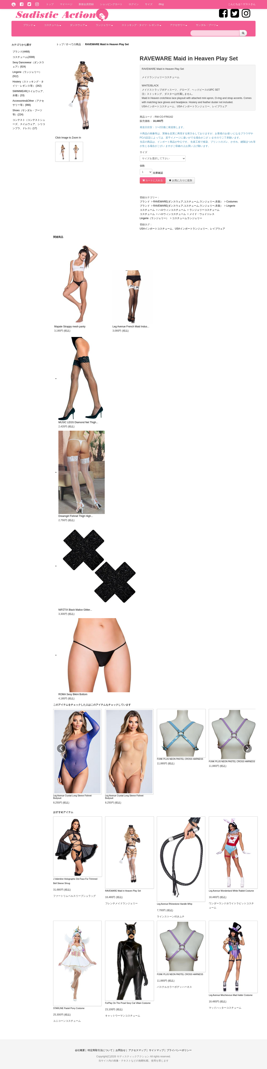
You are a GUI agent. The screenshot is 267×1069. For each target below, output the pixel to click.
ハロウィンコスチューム (172, 209)
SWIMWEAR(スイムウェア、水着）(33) (29, 93)
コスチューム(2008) (24, 57)
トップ (50, 4)
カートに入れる (152, 180)
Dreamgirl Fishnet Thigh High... (75, 516)
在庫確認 (158, 172)
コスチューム (52, 25)
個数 (142, 165)
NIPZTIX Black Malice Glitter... (75, 609)
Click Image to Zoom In (68, 137)
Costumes (232, 201)
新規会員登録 (86, 4)
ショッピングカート (111, 4)
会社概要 (80, 1050)
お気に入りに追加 (180, 180)
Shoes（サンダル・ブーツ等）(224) (27, 112)
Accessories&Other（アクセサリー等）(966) (28, 102)
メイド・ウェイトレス (201, 214)
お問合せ (121, 1050)
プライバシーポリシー (179, 1050)
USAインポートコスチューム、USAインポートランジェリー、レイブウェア (182, 228)
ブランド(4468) (21, 51)
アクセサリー (178, 25)
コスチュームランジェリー (187, 218)
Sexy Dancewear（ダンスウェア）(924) (28, 64)
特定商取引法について (100, 1050)
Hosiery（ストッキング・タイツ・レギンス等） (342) (28, 83)
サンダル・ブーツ (207, 25)
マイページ (66, 4)
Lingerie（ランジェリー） (154, 218)
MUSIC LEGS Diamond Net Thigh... (78, 422)
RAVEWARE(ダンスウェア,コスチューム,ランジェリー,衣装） (188, 201)
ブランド (29, 25)
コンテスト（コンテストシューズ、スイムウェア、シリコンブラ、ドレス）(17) (29, 124)
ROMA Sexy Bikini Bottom (72, 694)
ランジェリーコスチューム (204, 209)
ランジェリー (104, 25)
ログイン (134, 4)
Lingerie (230, 205)
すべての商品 (74, 44)
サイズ (148, 4)
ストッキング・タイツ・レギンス (141, 25)
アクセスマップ (137, 1050)
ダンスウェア (78, 25)
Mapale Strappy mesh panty (69, 326)
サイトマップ (156, 1050)
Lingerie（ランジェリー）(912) (27, 74)
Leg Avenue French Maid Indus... (130, 326)
